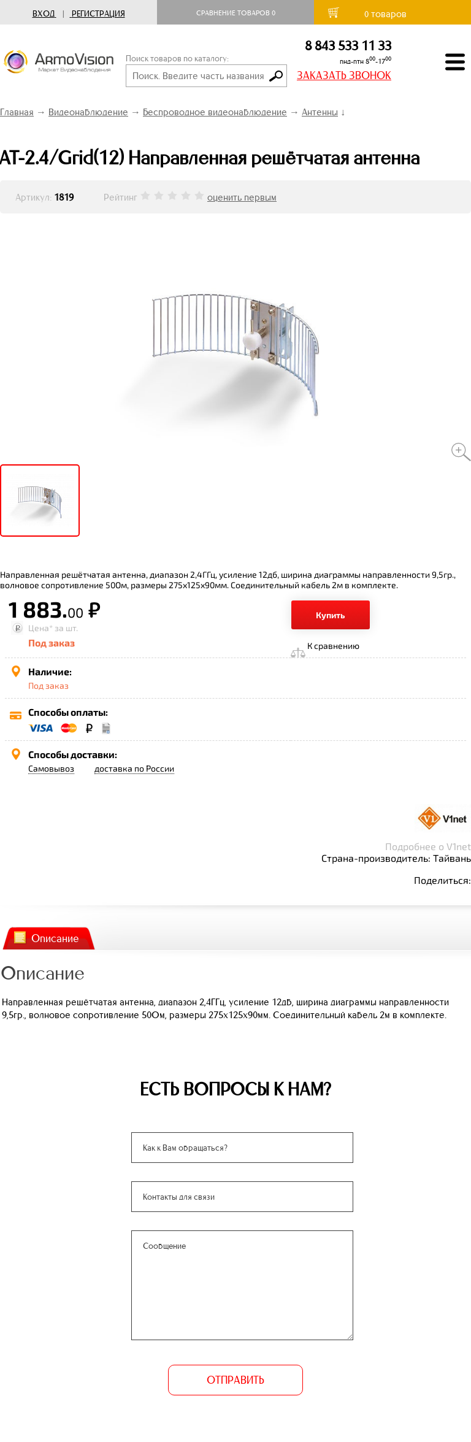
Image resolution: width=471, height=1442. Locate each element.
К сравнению (333, 645)
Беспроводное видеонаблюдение (215, 112)
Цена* (40, 628)
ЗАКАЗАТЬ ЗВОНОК (344, 75)
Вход (44, 14)
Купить (330, 615)
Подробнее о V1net (428, 846)
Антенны (320, 112)
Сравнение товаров (235, 13)
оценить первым (242, 197)
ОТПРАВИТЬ (235, 1380)
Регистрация (98, 14)
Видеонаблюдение (88, 112)
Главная (17, 112)
